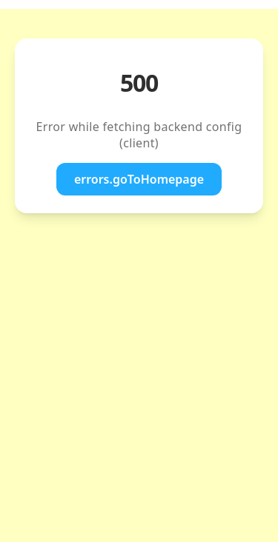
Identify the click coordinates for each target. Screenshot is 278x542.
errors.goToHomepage (139, 179)
